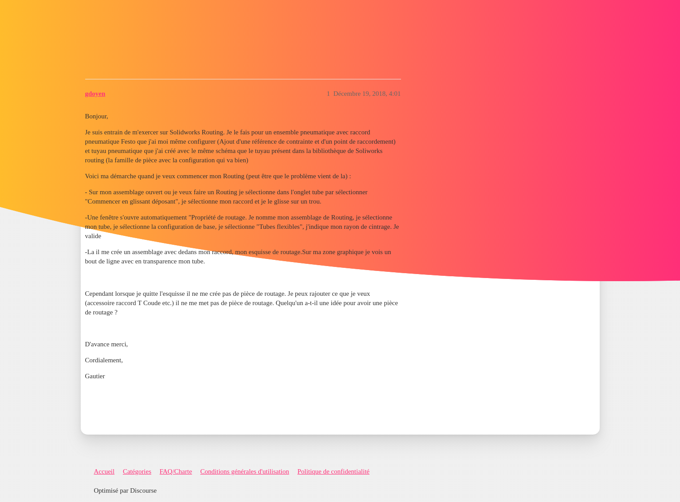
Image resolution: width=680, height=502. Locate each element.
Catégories (137, 471)
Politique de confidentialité (333, 471)
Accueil (104, 471)
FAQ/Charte (176, 471)
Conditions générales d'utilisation (244, 471)
